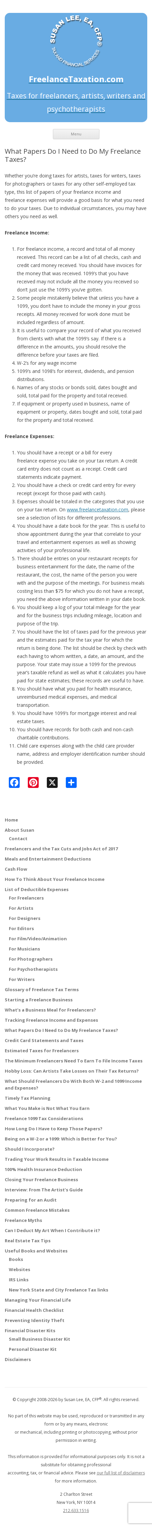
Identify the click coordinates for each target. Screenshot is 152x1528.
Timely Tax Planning (28, 1098)
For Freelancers (26, 898)
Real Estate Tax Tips (28, 1241)
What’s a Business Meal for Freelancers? (50, 1010)
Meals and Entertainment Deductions (48, 859)
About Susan (19, 830)
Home (11, 820)
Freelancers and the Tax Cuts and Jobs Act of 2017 (61, 849)
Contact (18, 838)
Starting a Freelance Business (39, 1000)
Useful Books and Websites (36, 1251)
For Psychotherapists (33, 969)
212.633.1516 (76, 1510)
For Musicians (24, 949)
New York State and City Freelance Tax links (58, 1290)
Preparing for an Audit (31, 1200)
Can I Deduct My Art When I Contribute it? (52, 1230)
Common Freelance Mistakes (37, 1210)
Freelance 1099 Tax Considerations (44, 1118)
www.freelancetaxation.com (97, 509)
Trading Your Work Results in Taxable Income (57, 1159)
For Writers (22, 979)
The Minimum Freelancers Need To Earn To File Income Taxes (73, 1061)
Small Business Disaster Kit (39, 1339)
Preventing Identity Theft (34, 1320)
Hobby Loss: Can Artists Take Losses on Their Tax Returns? (72, 1071)
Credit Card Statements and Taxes (44, 1040)
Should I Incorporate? (30, 1149)
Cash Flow (16, 869)
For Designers (24, 918)
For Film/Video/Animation (38, 939)
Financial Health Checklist (34, 1310)
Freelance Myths (23, 1220)
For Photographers (31, 959)
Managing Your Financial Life (38, 1300)
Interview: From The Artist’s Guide (44, 1190)
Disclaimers (18, 1359)
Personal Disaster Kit (33, 1349)
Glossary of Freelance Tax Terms (42, 989)
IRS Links (18, 1280)
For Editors (21, 928)
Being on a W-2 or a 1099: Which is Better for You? (61, 1139)
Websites (19, 1269)
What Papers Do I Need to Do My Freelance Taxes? (61, 1030)
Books (16, 1259)
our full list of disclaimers (121, 1473)
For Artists (21, 908)
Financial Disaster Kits (30, 1330)
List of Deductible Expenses (37, 889)
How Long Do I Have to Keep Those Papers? (53, 1129)
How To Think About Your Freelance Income (54, 879)
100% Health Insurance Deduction (43, 1169)
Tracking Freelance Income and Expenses (51, 1020)
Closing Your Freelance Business (41, 1179)
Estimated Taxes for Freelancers (42, 1051)
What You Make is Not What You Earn (47, 1108)
